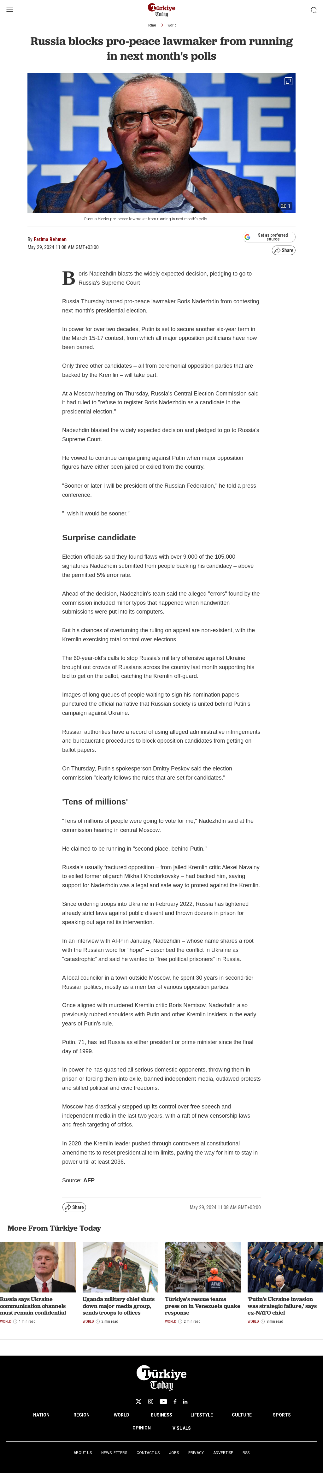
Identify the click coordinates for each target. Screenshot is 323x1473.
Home (151, 25)
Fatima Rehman (50, 239)
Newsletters (114, 1452)
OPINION (141, 1427)
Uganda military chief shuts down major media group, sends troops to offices (119, 1305)
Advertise (223, 1452)
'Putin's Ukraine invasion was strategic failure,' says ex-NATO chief (282, 1305)
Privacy (196, 1452)
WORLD (121, 1415)
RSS (246, 1452)
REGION (81, 1415)
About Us (82, 1452)
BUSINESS (161, 1415)
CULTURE (242, 1415)
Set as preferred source (266, 237)
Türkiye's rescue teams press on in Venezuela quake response (202, 1305)
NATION (41, 1415)
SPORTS (282, 1415)
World (172, 25)
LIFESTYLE (202, 1415)
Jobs (174, 1452)
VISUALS (182, 1428)
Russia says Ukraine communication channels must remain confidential (33, 1305)
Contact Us (148, 1452)
